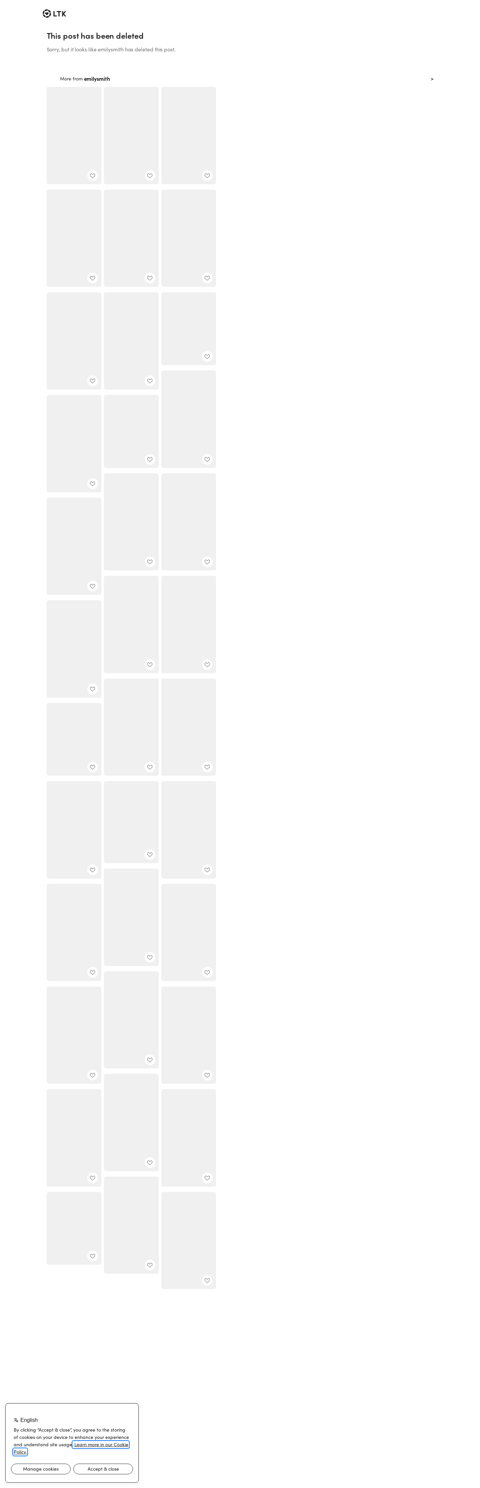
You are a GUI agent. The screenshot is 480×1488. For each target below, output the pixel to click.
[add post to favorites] (92, 175)
